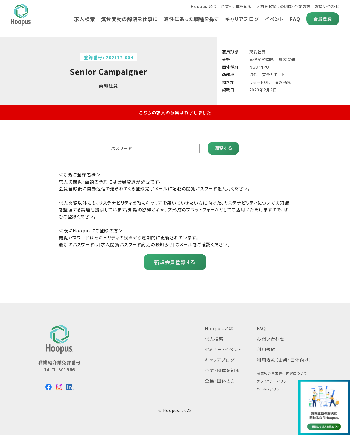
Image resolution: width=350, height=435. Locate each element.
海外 (253, 74)
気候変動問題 (262, 59)
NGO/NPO (259, 67)
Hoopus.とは (202, 6)
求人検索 (82, 18)
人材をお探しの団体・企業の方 (282, 6)
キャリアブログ (241, 18)
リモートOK (259, 82)
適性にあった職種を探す (190, 18)
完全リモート (273, 74)
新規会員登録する (175, 261)
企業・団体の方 (220, 380)
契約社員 (257, 51)
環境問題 (287, 59)
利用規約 (266, 349)
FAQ (294, 18)
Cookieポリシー (270, 388)
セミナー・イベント (223, 349)
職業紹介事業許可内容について (282, 373)
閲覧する (223, 148)
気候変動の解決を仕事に (128, 18)
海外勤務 (283, 82)
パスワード (121, 148)
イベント (274, 18)
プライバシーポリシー (273, 381)
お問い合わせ (327, 6)
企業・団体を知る (235, 6)
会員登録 (322, 19)
